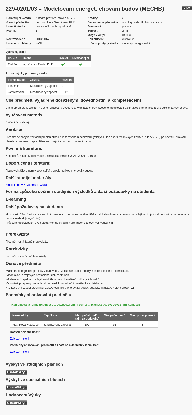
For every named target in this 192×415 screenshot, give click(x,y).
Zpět (187, 8)
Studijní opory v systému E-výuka (26, 184)
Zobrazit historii (19, 338)
